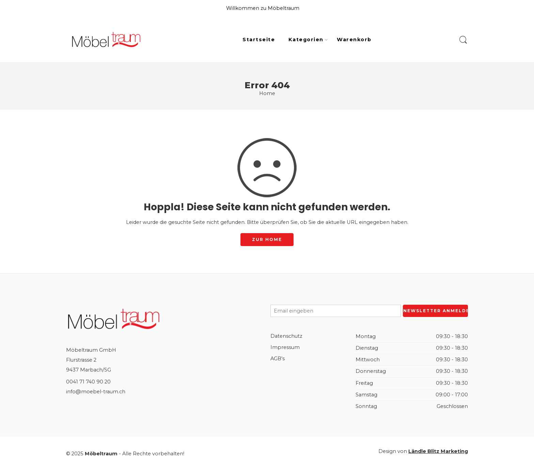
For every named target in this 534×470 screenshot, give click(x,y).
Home (267, 93)
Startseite (258, 39)
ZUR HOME (267, 239)
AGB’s (277, 358)
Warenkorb (354, 39)
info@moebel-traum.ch (95, 392)
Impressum (285, 347)
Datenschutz (286, 336)
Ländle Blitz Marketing (438, 451)
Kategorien (306, 39)
